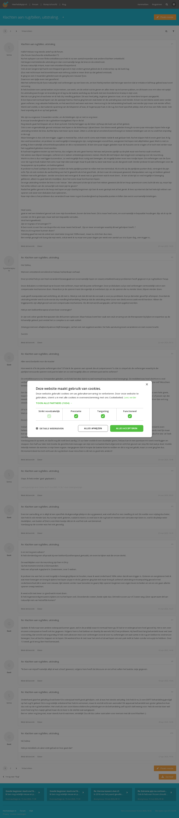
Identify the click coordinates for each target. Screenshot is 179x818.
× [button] (147, 384)
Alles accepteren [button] (126, 428)
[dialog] (89, 409)
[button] (89, 402)
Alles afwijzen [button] (91, 428)
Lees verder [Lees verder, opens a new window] (130, 397)
